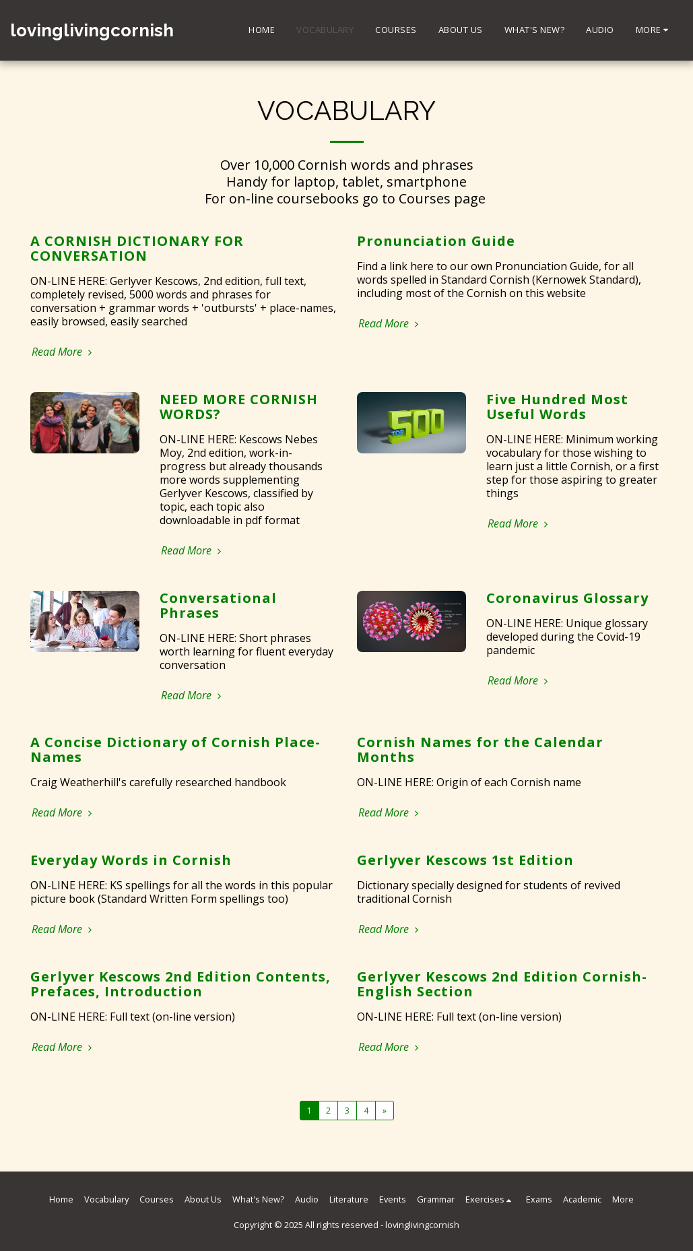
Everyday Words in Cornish (131, 860)
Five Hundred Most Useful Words (557, 406)
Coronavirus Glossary (567, 598)
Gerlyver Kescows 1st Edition (465, 860)
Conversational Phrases (218, 605)
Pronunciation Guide (436, 241)
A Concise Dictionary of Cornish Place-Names (175, 749)
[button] (490, 1199)
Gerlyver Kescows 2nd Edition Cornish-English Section (502, 983)
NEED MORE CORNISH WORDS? (239, 406)
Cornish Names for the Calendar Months (480, 749)
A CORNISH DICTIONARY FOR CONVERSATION (137, 248)
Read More (64, 351)
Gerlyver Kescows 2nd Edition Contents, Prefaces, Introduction (180, 983)
